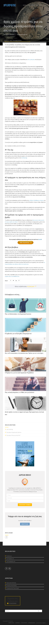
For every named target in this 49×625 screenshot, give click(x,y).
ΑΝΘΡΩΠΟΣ (25, 5)
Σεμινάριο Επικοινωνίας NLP (13, 435)
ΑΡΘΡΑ (37, 5)
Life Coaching (9, 429)
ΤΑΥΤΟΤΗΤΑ (24, 622)
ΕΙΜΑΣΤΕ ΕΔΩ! (24, 524)
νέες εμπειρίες (31, 59)
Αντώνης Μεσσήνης (9, 34)
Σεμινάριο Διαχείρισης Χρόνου (13, 432)
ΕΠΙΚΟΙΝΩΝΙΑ (31, 622)
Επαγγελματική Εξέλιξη (11, 585)
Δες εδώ (30, 241)
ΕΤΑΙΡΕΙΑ (40, 5)
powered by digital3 (41, 622)
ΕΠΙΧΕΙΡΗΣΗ (33, 5)
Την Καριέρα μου (10, 558)
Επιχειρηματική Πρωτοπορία (12, 588)
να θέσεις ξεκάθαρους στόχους (36, 200)
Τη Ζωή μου (9, 556)
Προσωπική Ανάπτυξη (22, 34)
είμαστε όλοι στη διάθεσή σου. (12, 276)
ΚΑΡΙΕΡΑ (29, 5)
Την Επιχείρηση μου (10, 561)
